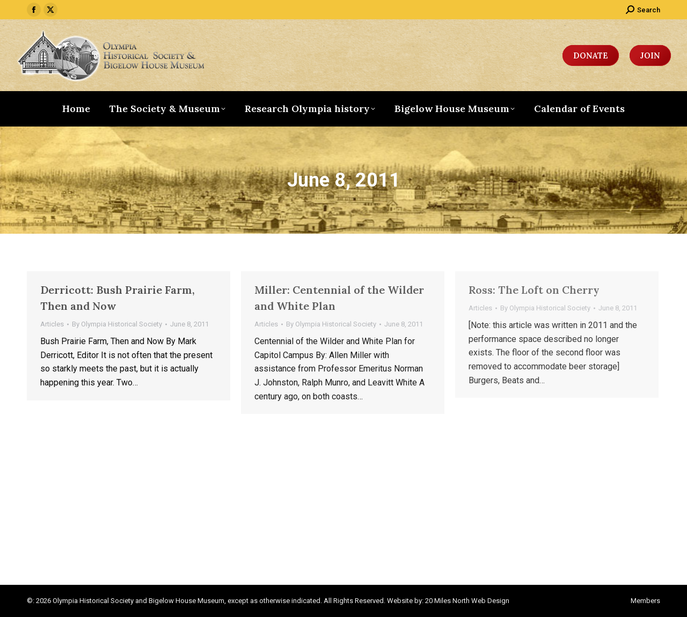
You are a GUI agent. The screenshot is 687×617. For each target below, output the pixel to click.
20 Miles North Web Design (467, 601)
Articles (52, 324)
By (117, 324)
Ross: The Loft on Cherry (534, 289)
